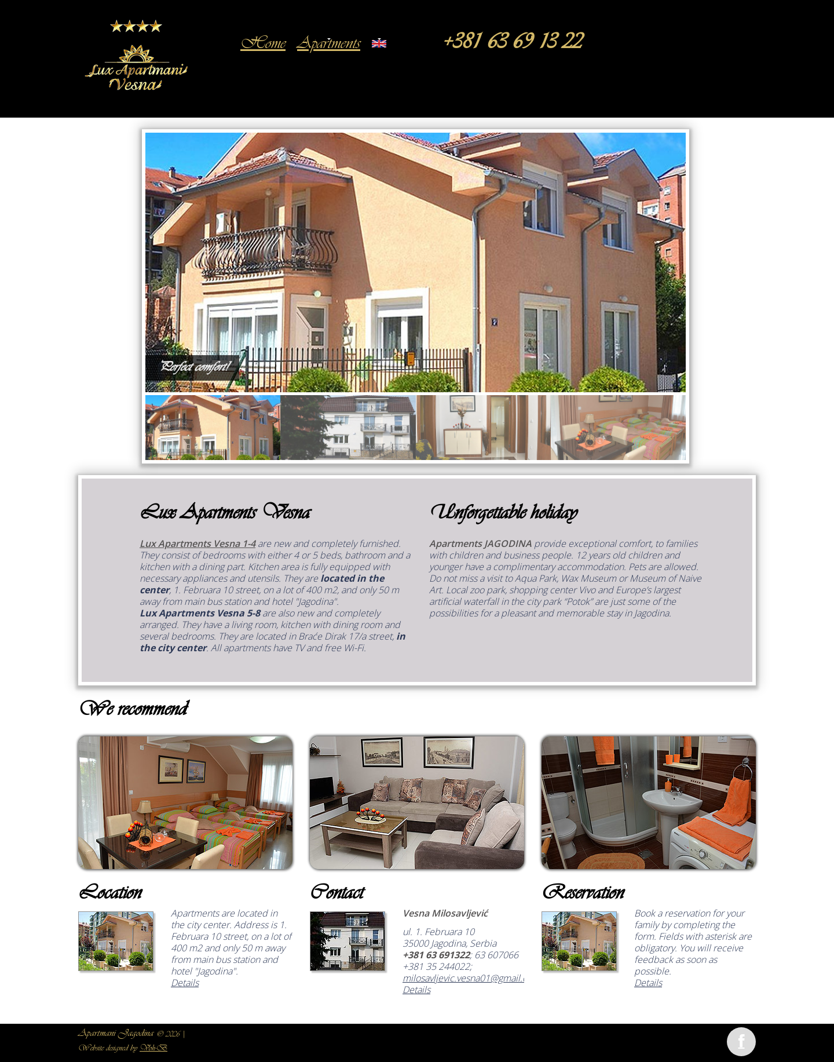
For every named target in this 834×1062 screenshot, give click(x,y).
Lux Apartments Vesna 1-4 (197, 543)
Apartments (328, 44)
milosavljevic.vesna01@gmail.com (471, 978)
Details (185, 982)
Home (263, 44)
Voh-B (153, 1048)
